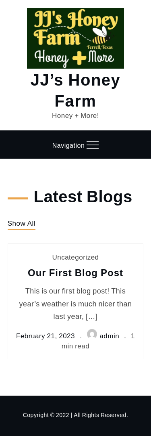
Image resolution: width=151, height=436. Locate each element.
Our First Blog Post (75, 272)
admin (103, 335)
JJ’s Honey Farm (76, 89)
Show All (21, 223)
